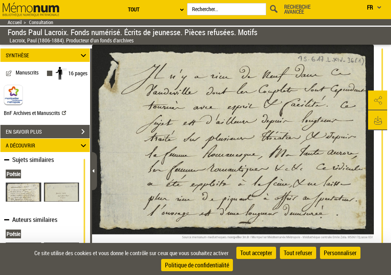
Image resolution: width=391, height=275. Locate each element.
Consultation (41, 22)
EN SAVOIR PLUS (48, 131)
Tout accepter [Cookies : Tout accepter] (256, 253)
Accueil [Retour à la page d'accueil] (15, 22)
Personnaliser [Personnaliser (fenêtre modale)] (340, 253)
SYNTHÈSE (47, 55)
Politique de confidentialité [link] (197, 265)
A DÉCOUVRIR (47, 145)
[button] (377, 100)
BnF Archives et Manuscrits (35, 112)
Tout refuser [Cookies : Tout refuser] (298, 253)
